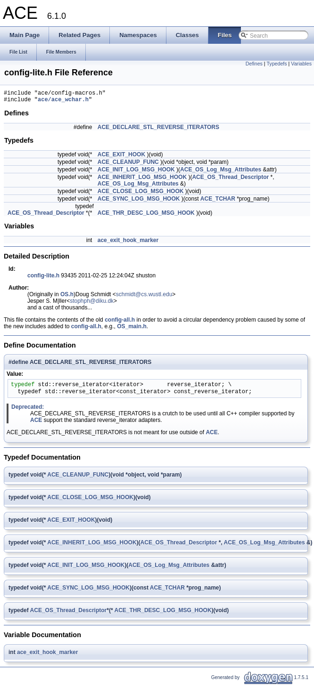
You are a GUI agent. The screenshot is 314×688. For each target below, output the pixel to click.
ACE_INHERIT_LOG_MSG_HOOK (142, 180)
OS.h (67, 297)
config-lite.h (43, 278)
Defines (254, 63)
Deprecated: (27, 409)
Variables (301, 63)
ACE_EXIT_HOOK (121, 157)
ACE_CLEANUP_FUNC (128, 165)
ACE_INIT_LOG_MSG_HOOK (136, 172)
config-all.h (120, 322)
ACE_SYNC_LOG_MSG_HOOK (139, 201)
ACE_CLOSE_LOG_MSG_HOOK (141, 194)
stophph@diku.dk (92, 303)
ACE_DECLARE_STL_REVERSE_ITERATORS (158, 130)
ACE (36, 423)
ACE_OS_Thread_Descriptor (230, 180)
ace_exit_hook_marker (128, 243)
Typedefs (276, 63)
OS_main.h (132, 329)
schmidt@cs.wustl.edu (144, 297)
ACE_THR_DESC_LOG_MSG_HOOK (146, 215)
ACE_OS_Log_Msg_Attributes (220, 172)
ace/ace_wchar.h (63, 102)
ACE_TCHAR (217, 201)
